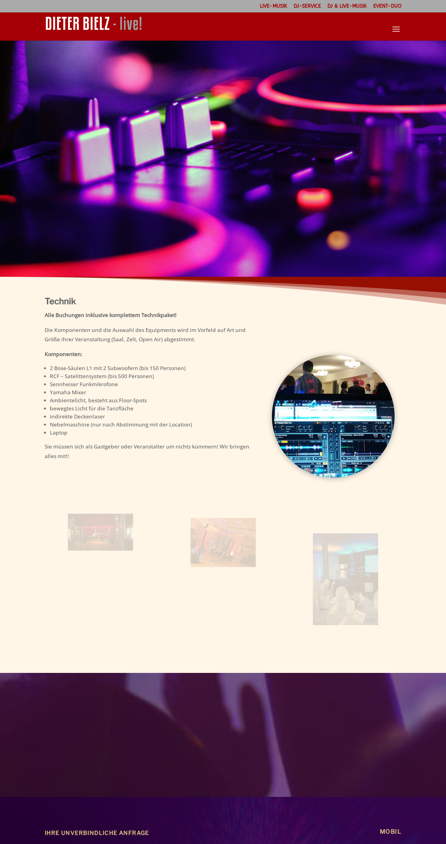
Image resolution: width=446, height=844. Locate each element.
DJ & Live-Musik (347, 6)
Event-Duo (387, 6)
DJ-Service (307, 6)
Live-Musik (273, 6)
